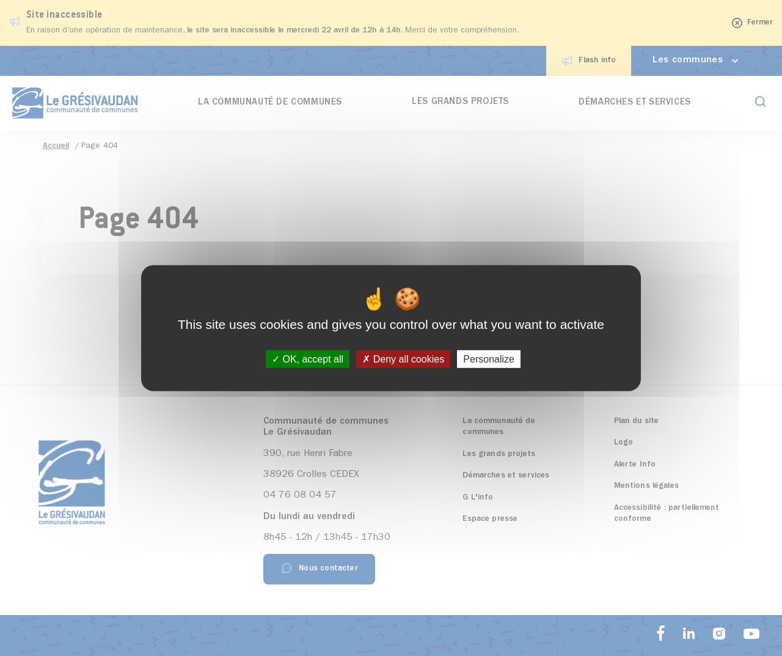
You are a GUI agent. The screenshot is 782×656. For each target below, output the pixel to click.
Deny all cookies (403, 359)
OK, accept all (307, 359)
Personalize (488, 359)
